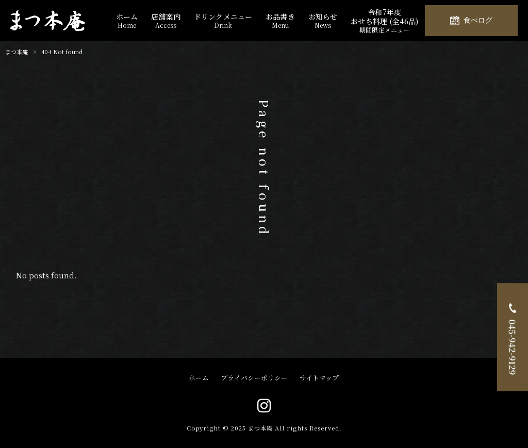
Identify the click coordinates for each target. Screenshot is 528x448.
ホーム (199, 378)
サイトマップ (319, 378)
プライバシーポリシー (254, 378)
